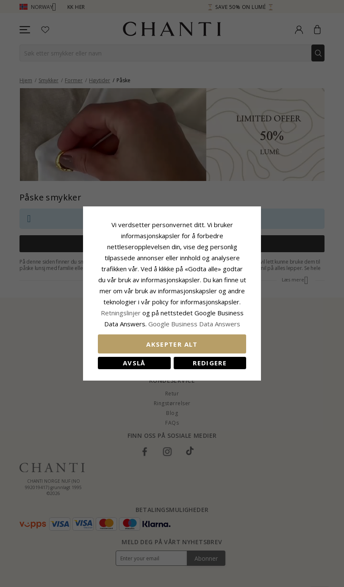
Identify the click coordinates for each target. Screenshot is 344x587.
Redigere (210, 363)
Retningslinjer (121, 313)
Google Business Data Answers (194, 324)
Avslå (134, 363)
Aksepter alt (171, 344)
